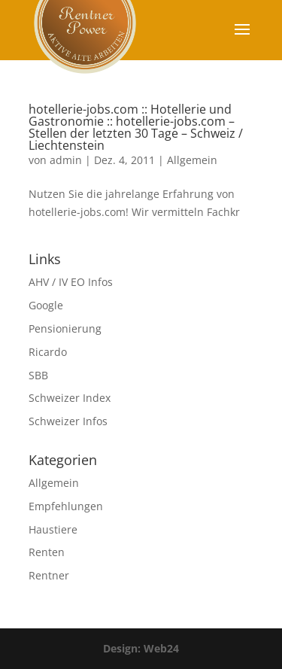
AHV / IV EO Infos (71, 282)
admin (66, 160)
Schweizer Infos (68, 421)
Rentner (49, 575)
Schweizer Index (70, 398)
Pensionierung (65, 328)
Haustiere (53, 529)
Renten (47, 552)
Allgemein (192, 160)
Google (46, 305)
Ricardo (48, 352)
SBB (38, 375)
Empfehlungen (66, 506)
